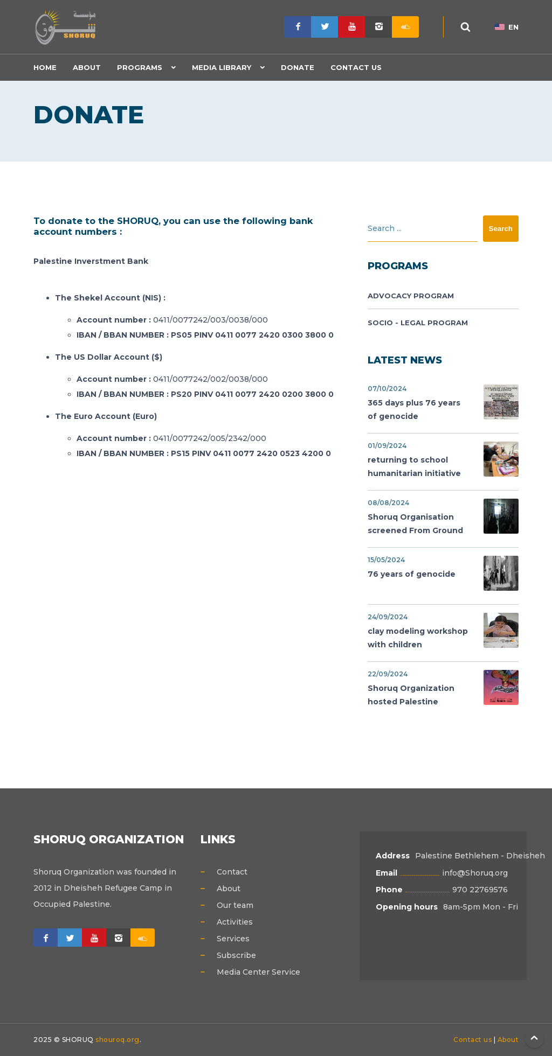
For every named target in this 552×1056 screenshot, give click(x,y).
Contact (232, 872)
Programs (139, 67)
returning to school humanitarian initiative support (443, 462)
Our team (235, 905)
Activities (235, 922)
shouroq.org (117, 1040)
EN (507, 27)
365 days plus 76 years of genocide (443, 402)
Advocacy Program (411, 295)
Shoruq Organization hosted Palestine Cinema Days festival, (443, 690)
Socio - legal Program (418, 322)
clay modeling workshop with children (443, 631)
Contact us (472, 1040)
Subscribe (236, 955)
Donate (297, 67)
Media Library (221, 67)
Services (233, 938)
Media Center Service (258, 972)
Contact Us (356, 67)
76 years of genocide (443, 573)
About (87, 67)
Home (45, 67)
